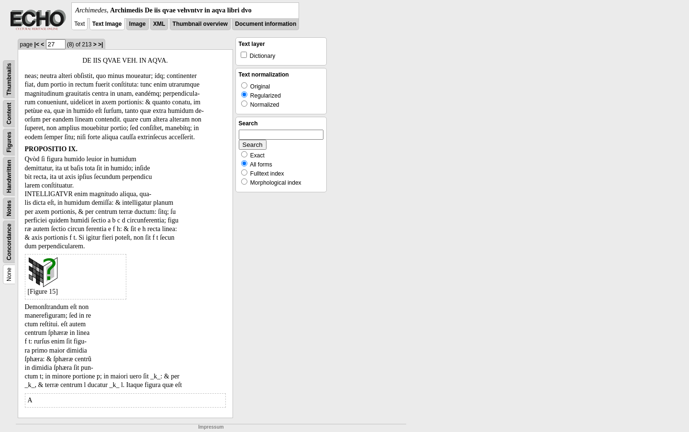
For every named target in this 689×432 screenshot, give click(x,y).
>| (100, 44)
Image (137, 24)
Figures (9, 142)
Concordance (9, 241)
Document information (265, 24)
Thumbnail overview (200, 24)
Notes (9, 208)
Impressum (210, 427)
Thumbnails (9, 79)
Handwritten (9, 176)
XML (159, 24)
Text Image (107, 24)
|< (36, 44)
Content (9, 113)
